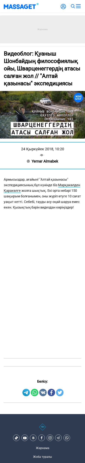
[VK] (33, 438)
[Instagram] (50, 438)
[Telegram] (58, 438)
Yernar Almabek (42, 161)
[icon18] (42, 429)
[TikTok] (16, 438)
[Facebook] (42, 438)
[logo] (21, 6)
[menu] (78, 6)
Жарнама (42, 448)
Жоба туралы (42, 457)
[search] (73, 6)
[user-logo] (63, 8)
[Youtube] (25, 438)
